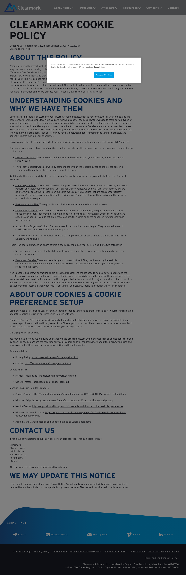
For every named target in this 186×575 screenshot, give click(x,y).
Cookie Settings (57, 67)
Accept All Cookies (104, 75)
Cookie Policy (108, 65)
